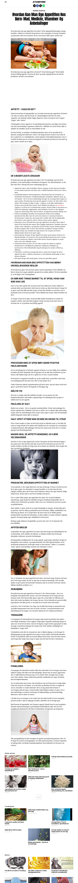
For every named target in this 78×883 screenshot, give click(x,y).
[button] (6, 1)
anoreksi (60, 205)
